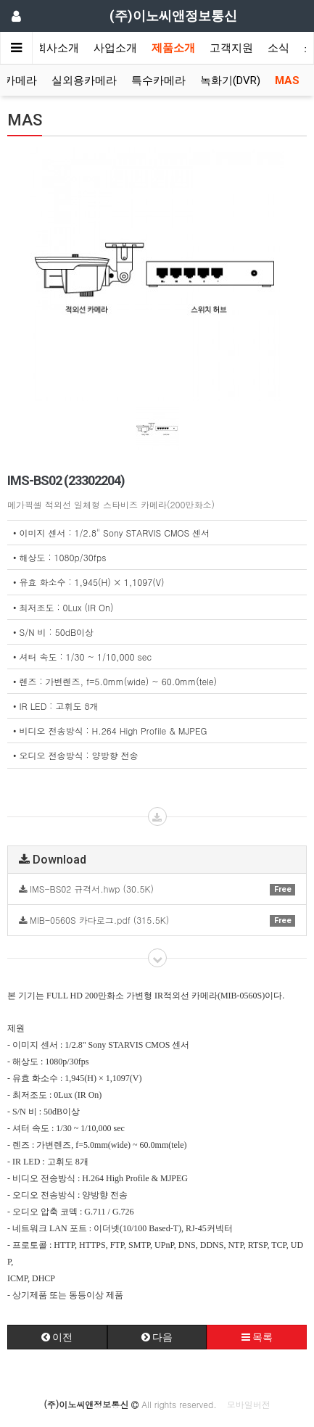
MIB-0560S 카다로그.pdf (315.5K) (157, 920)
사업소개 (115, 47)
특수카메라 (158, 80)
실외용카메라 (84, 80)
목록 (257, 1337)
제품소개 (173, 47)
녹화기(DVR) (230, 80)
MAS (287, 80)
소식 (278, 47)
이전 (57, 1337)
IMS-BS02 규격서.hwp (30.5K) (157, 888)
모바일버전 (248, 1404)
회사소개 (57, 47)
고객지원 (231, 47)
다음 (157, 1337)
